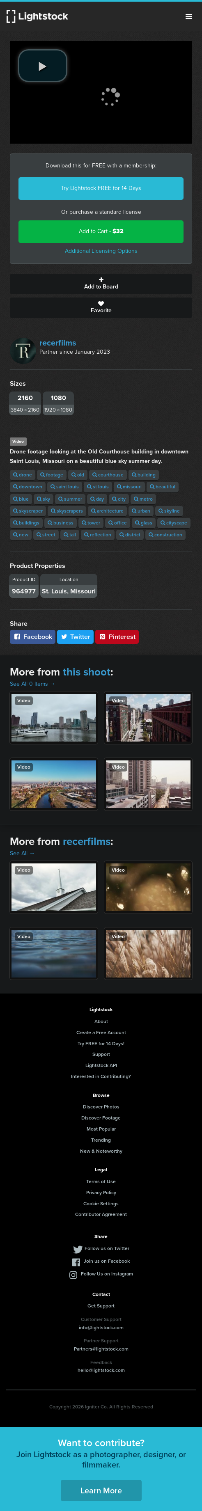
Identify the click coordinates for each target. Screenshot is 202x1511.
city (119, 499)
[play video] (42, 65)
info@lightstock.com (101, 1327)
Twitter (75, 636)
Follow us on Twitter (107, 1248)
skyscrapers (67, 511)
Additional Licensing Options (101, 251)
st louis (98, 486)
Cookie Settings (101, 1203)
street (46, 534)
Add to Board (101, 284)
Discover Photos (101, 1106)
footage (51, 474)
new (20, 534)
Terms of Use (101, 1181)
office (117, 523)
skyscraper (28, 511)
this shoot (86, 672)
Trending (101, 1140)
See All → (22, 853)
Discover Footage (101, 1118)
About (101, 1021)
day (97, 499)
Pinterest (117, 636)
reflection (97, 534)
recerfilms (57, 343)
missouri (129, 486)
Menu (188, 16)
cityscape (174, 523)
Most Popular (101, 1129)
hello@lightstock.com (101, 1370)
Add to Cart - (101, 231)
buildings (26, 523)
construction (165, 534)
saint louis (64, 486)
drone (22, 474)
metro (143, 499)
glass (143, 523)
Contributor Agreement (101, 1214)
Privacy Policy (101, 1192)
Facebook (32, 636)
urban (141, 511)
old (77, 474)
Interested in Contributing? (101, 1076)
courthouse (108, 474)
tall (70, 534)
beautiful (162, 486)
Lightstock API (101, 1065)
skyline (169, 511)
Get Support (101, 1306)
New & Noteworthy (101, 1151)
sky (43, 499)
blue (21, 499)
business (60, 523)
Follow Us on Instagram (107, 1273)
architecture (107, 511)
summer (70, 499)
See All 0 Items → (32, 684)
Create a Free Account (101, 1032)
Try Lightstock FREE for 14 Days (101, 188)
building (144, 474)
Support (101, 1054)
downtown (27, 486)
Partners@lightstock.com (101, 1349)
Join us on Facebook (107, 1261)
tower (91, 523)
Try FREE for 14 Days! (101, 1043)
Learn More (101, 1490)
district (129, 534)
